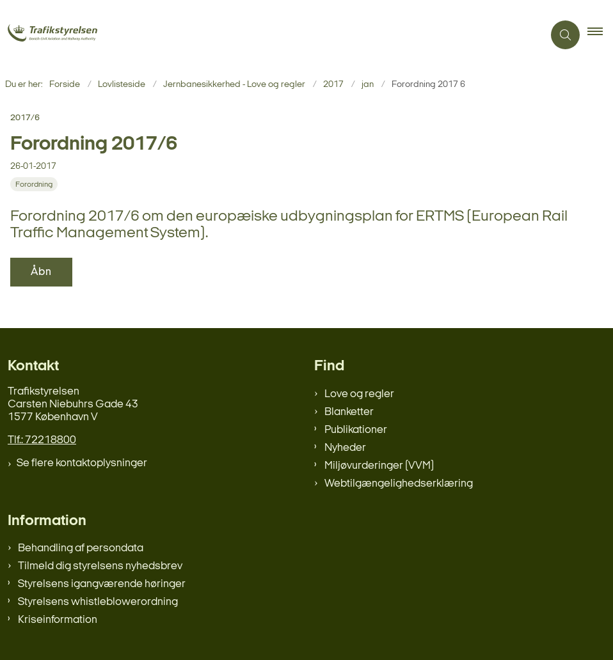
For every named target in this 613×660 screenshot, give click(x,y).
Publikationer (355, 430)
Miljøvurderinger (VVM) (379, 465)
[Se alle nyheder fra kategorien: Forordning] (35, 184)
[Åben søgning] (565, 34)
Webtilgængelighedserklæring (398, 483)
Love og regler (359, 394)
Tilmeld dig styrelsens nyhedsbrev (100, 566)
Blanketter (349, 412)
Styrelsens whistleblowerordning (98, 602)
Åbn (41, 272)
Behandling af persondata (80, 548)
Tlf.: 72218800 (42, 440)
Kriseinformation (57, 620)
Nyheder (345, 448)
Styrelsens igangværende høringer (102, 584)
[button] (600, 35)
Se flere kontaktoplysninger (82, 463)
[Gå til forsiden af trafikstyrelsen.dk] (69, 34)
